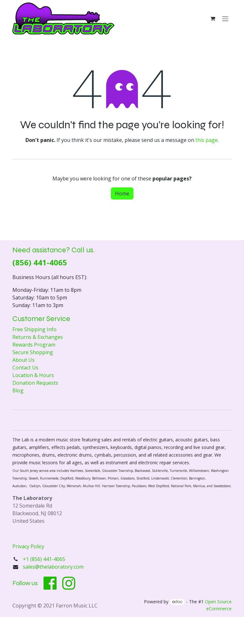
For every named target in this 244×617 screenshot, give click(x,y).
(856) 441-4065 (39, 262)
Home (122, 193)
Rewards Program (33, 344)
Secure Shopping (32, 352)
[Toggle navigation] (225, 18)
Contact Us (25, 367)
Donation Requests (35, 382)
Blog (18, 390)
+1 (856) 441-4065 (44, 559)
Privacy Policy (28, 546)
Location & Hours (33, 375)
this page (206, 140)
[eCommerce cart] (212, 18)
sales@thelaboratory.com (53, 566)
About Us (23, 359)
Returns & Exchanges (37, 336)
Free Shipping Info (34, 329)
